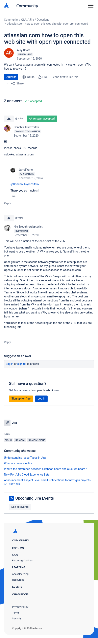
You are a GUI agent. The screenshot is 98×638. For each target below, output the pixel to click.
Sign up (21, 363)
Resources (18, 579)
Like (13, 196)
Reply (7, 203)
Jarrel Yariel (26, 169)
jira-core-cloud (36, 440)
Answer (11, 76)
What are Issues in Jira (18, 463)
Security (17, 618)
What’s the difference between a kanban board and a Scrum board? (45, 469)
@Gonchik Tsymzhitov (24, 184)
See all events (19, 506)
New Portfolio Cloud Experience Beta (27, 474)
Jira (31, 19)
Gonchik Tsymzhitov (26, 127)
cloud (8, 440)
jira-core (20, 440)
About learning (20, 573)
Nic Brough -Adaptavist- (28, 226)
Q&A (24, 19)
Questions (43, 19)
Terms (15, 612)
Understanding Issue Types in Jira (25, 457)
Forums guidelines (22, 560)
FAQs (15, 554)
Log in (10, 363)
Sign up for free (20, 398)
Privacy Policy (20, 606)
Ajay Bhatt (23, 50)
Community (27, 5)
